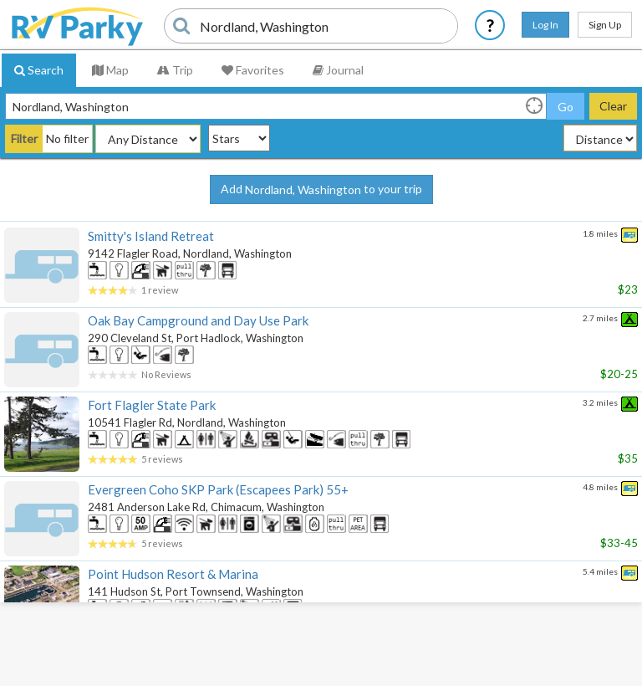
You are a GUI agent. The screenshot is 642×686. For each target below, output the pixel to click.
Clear (613, 106)
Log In (545, 24)
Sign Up (604, 24)
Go (565, 107)
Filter (24, 138)
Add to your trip (321, 190)
